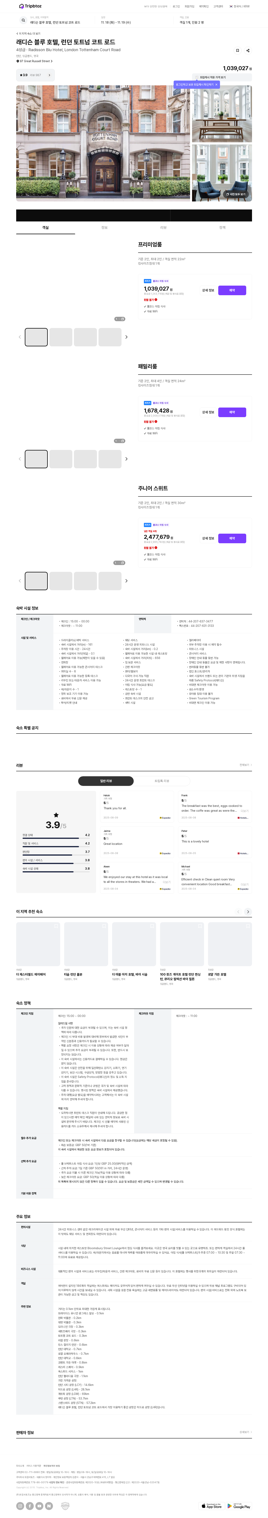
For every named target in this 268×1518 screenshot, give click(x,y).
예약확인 (204, 6)
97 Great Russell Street (36, 61)
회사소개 (20, 1465)
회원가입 (189, 6)
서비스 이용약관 (33, 1465)
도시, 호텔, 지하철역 (39, 17)
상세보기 (244, 1432)
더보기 (245, 811)
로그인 (176, 6)
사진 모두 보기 (237, 194)
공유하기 (248, 51)
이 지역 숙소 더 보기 (30, 33)
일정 (103, 17)
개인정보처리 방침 (51, 1466)
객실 (45, 227)
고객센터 (218, 6)
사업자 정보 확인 (56, 1482)
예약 (232, 290)
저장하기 (238, 51)
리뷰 (163, 227)
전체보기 (244, 764)
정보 (104, 227)
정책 (222, 227)
